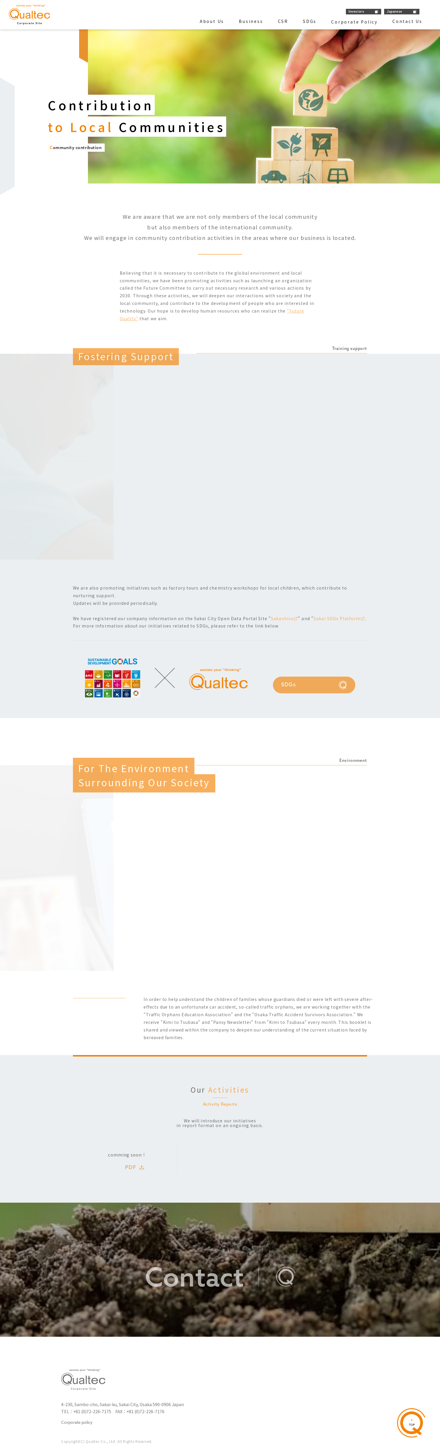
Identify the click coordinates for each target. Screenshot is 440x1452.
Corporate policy (77, 1422)
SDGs (309, 21)
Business (251, 21)
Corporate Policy (354, 21)
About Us (212, 21)
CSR (283, 21)
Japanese (394, 11)
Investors (356, 11)
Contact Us (407, 21)
